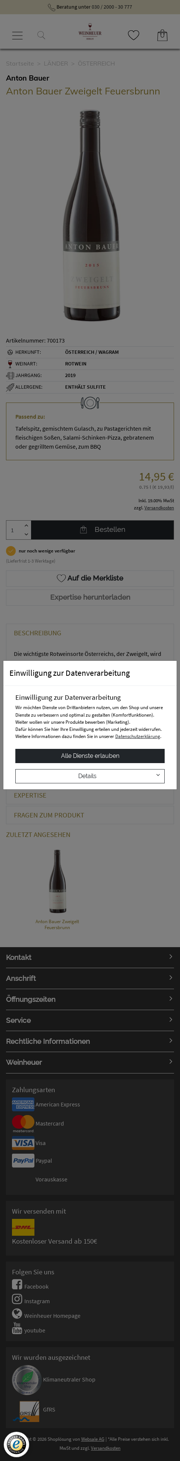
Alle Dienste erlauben (90, 755)
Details (119, 776)
